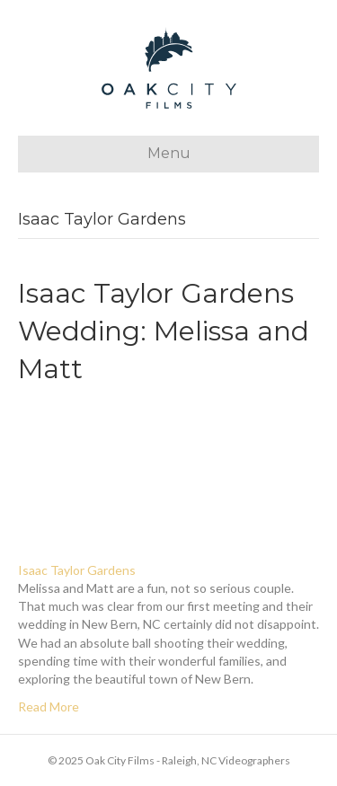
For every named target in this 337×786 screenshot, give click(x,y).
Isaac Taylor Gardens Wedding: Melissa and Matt (163, 331)
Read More (48, 706)
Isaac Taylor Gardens (77, 570)
